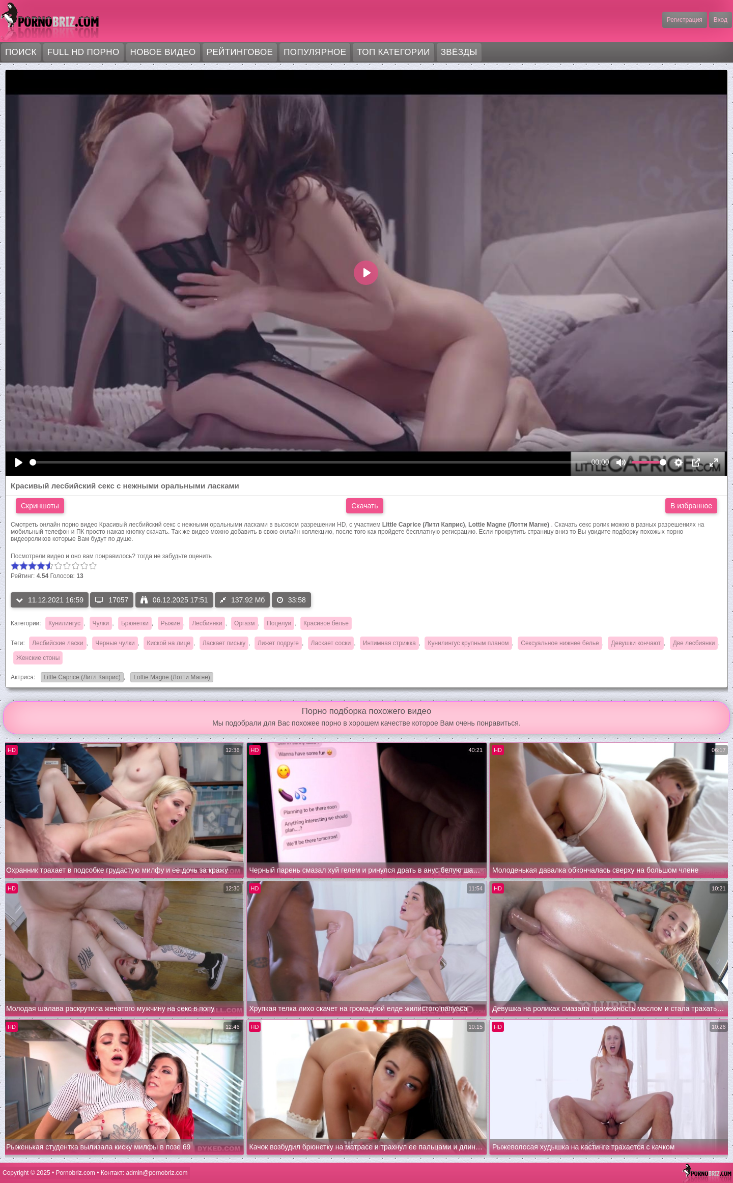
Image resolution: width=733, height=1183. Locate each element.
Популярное (315, 52)
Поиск (21, 52)
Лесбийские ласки (57, 643)
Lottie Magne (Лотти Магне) (170, 678)
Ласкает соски (331, 643)
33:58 (291, 600)
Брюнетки (135, 623)
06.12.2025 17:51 (174, 600)
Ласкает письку (224, 643)
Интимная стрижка (389, 643)
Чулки (101, 623)
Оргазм (244, 623)
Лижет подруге (278, 643)
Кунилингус (64, 623)
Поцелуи (279, 623)
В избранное (691, 506)
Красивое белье (326, 623)
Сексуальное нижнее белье (560, 643)
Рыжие (170, 623)
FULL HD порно (83, 52)
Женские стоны (38, 657)
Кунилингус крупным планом (468, 643)
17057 (111, 600)
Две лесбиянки (694, 643)
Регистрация (684, 19)
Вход (720, 19)
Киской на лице (168, 643)
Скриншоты (40, 506)
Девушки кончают (636, 643)
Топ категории (393, 52)
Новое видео (163, 52)
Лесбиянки (207, 623)
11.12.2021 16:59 (49, 600)
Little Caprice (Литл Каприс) (81, 678)
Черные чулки (115, 643)
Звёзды (459, 52)
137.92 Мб (242, 600)
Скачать (364, 506)
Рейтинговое (240, 52)
